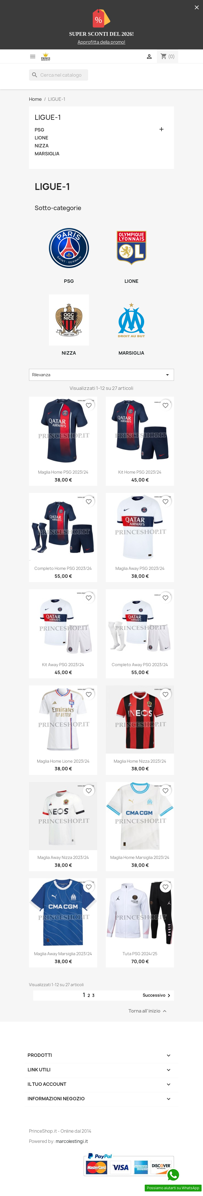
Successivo (157, 995)
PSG (39, 130)
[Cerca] (58, 75)
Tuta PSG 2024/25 (140, 953)
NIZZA (42, 146)
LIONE (41, 138)
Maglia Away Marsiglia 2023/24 (63, 953)
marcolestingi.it (72, 1141)
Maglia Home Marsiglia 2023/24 (139, 857)
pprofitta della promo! (102, 42)
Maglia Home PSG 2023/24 (63, 472)
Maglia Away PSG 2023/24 (140, 568)
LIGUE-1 (48, 117)
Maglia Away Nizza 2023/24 (63, 857)
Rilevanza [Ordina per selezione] (101, 374)
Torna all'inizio (148, 1011)
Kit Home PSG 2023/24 (139, 472)
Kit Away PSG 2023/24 (63, 664)
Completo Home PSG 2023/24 (63, 568)
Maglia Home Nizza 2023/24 (140, 761)
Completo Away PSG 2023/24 (140, 664)
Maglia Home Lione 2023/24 (63, 761)
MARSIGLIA (47, 154)
